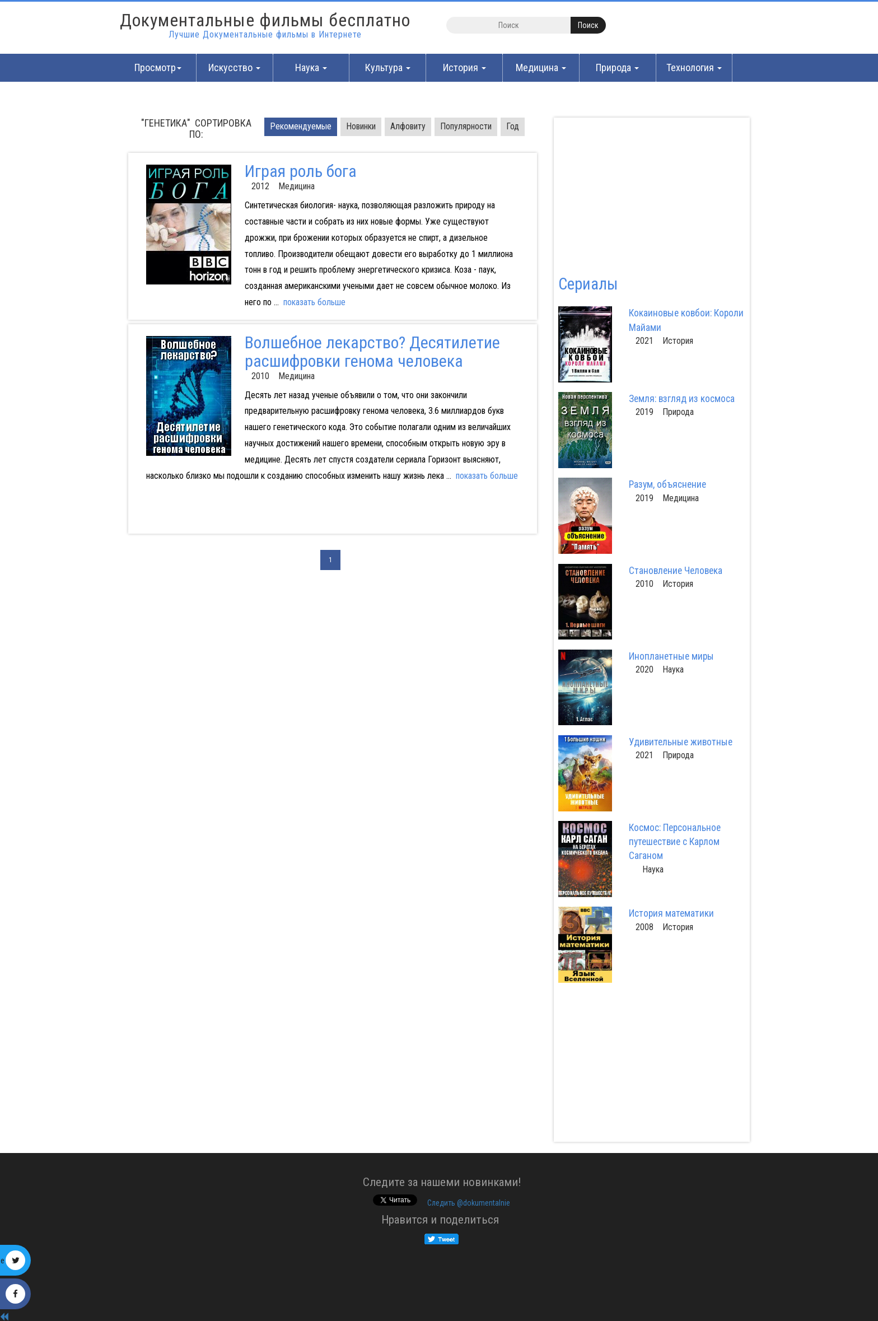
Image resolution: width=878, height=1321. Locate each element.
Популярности (466, 126)
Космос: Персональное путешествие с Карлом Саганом (675, 841)
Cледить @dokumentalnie (468, 1202)
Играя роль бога (301, 171)
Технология (694, 67)
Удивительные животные (680, 742)
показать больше (314, 302)
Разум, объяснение (667, 484)
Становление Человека (675, 570)
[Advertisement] (235, 515)
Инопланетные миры (671, 656)
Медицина (541, 67)
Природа (617, 67)
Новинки (361, 126)
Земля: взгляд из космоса (682, 398)
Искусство (234, 67)
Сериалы (588, 283)
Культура (387, 67)
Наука (311, 67)
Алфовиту (408, 126)
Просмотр (157, 67)
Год (512, 126)
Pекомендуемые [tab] (300, 126)
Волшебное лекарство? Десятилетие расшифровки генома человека (372, 352)
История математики (671, 913)
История (464, 67)
